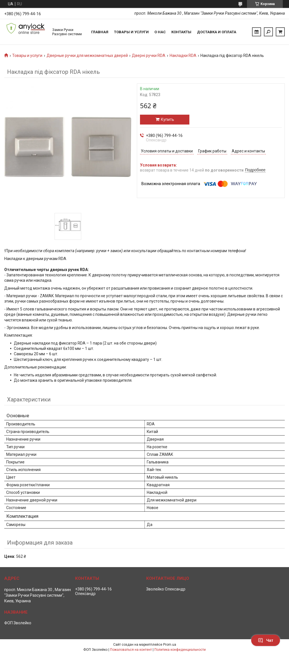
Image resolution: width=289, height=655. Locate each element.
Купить (167, 119)
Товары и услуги (131, 32)
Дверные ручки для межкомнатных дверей (87, 55)
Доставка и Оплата (216, 32)
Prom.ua (169, 645)
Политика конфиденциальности (180, 650)
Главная (99, 32)
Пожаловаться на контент (131, 650)
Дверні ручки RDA (148, 55)
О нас (160, 32)
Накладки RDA (183, 55)
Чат (265, 640)
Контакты (181, 32)
